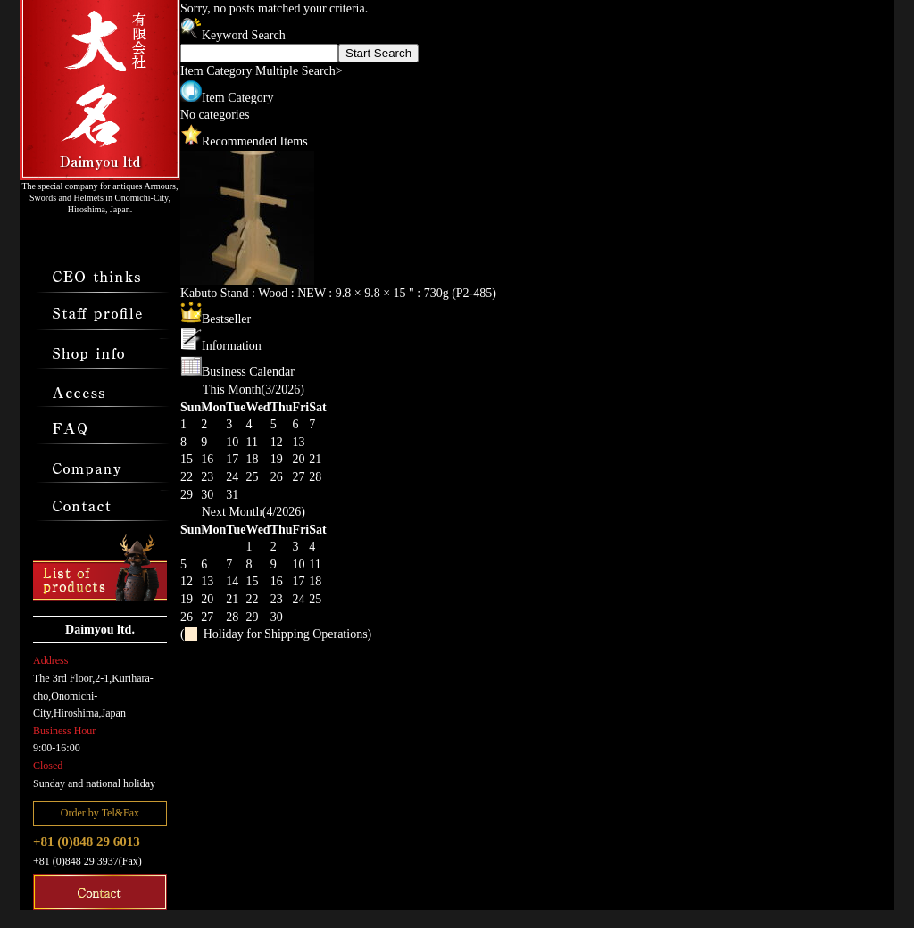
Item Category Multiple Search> (261, 71)
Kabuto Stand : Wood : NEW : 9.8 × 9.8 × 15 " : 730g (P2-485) (338, 293)
